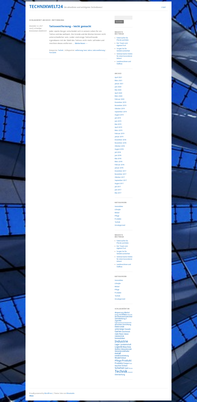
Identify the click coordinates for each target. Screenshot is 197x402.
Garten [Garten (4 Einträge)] (118, 331)
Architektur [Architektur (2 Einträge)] (123, 315)
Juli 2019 (118, 118)
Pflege (117, 216)
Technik (60, 50)
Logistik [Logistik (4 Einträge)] (118, 347)
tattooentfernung (99, 50)
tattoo (90, 50)
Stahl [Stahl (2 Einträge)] (126, 368)
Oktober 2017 (120, 177)
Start (163, 7)
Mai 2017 (118, 193)
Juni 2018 (118, 155)
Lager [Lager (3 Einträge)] (117, 344)
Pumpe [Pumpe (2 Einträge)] (126, 363)
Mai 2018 (118, 158)
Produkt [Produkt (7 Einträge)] (127, 360)
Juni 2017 (118, 190)
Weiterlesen (81, 43)
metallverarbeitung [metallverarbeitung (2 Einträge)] (122, 356)
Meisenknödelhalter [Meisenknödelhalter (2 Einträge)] (122, 351)
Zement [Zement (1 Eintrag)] (130, 372)
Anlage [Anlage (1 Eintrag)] (117, 315)
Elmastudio (71, 393)
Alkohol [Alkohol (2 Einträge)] (127, 313)
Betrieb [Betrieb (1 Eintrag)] (130, 315)
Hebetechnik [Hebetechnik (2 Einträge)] (119, 336)
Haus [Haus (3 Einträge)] (121, 334)
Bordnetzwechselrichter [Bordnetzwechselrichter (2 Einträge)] (123, 317)
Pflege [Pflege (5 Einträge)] (118, 360)
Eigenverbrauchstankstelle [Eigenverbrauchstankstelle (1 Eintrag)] (123, 322)
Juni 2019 (118, 121)
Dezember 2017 (120, 171)
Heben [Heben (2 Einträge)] (126, 334)
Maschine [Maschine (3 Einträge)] (127, 347)
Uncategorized (120, 225)
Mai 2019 (118, 124)
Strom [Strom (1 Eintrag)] (131, 368)
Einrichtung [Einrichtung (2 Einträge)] (126, 324)
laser (85, 50)
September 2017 (121, 180)
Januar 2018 (119, 168)
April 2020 (118, 93)
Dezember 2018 (120, 140)
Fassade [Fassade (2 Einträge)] (128, 329)
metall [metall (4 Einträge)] (118, 353)
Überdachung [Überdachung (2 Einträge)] (120, 375)
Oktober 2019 (120, 108)
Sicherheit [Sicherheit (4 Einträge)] (119, 368)
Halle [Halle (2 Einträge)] (116, 334)
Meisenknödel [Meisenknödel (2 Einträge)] (126, 349)
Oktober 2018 (120, 146)
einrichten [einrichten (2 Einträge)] (118, 324)
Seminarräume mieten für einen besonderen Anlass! (124, 56)
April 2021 (118, 77)
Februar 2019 (119, 133)
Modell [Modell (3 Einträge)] (118, 358)
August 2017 (119, 183)
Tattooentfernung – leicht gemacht (70, 26)
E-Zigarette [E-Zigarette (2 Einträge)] (121, 320)
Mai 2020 (118, 90)
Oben (31, 396)
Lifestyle (118, 209)
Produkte (118, 219)
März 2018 (118, 161)
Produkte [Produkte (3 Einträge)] (119, 363)
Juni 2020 (118, 87)
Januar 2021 (119, 84)
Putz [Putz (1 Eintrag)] (130, 363)
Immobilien (119, 206)
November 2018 (120, 143)
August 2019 (119, 115)
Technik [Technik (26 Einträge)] (121, 371)
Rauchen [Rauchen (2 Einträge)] (118, 366)
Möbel (117, 213)
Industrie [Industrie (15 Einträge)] (121, 341)
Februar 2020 (119, 99)
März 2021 (118, 80)
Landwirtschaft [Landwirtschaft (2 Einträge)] (125, 344)
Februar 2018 (119, 165)
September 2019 (121, 112)
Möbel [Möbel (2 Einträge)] (123, 358)
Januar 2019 (119, 137)
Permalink (52, 52)
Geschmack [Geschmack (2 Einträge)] (126, 332)
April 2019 (118, 127)
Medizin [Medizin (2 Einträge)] (118, 349)
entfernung (79, 50)
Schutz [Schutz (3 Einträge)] (125, 365)
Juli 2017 (118, 187)
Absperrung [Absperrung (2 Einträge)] (119, 313)
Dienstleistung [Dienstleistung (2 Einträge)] (120, 319)
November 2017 (120, 174)
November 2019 (120, 105)
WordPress (48, 393)
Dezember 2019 (120, 102)
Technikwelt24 (46, 6)
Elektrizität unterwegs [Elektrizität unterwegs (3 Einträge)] (119, 327)
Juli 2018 (118, 152)
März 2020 (118, 96)
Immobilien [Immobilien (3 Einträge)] (120, 338)
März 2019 (118, 130)
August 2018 (119, 149)
